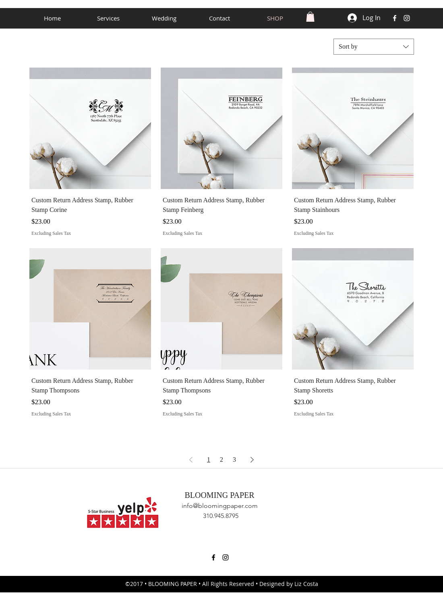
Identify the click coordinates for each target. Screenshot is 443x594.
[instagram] (407, 18)
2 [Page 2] (221, 459)
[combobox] (373, 47)
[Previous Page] (191, 460)
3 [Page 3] (234, 459)
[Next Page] (252, 460)
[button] (310, 17)
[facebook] (395, 18)
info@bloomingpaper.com (220, 506)
